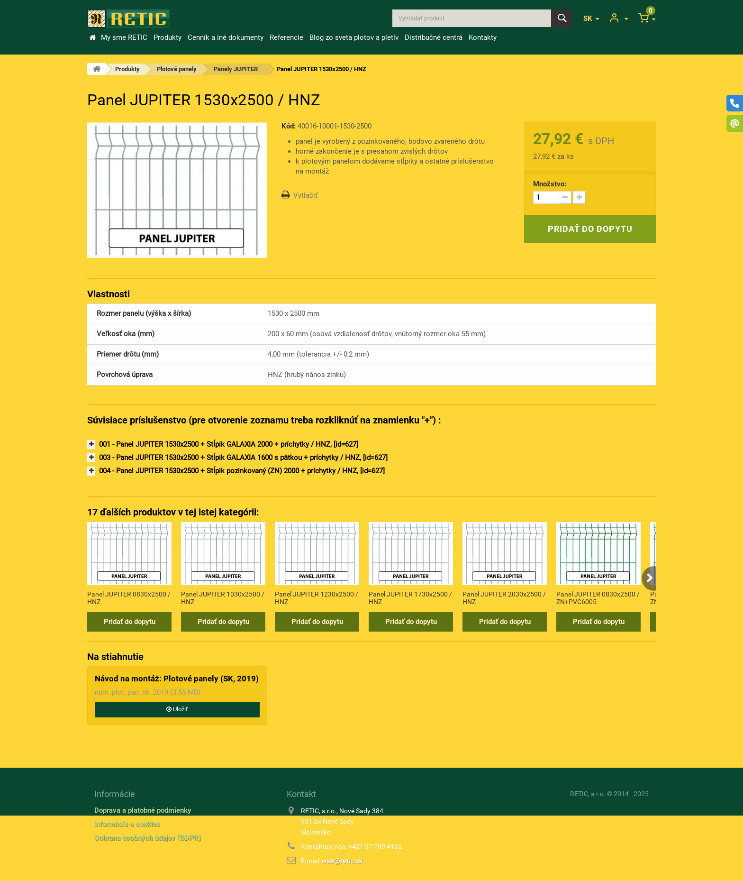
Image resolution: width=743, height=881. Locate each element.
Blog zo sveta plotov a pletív (354, 37)
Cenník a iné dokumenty (225, 37)
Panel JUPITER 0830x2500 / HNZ (129, 598)
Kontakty (483, 37)
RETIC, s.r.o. (588, 794)
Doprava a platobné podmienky (142, 810)
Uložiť (177, 709)
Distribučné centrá (433, 37)
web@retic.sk (342, 860)
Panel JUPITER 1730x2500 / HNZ (410, 598)
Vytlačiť (305, 195)
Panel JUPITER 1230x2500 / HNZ (316, 598)
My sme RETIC (124, 37)
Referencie (286, 37)
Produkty (167, 37)
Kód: (288, 126)
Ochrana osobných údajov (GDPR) (147, 838)
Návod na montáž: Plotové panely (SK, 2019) (177, 678)
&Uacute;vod (92, 37)
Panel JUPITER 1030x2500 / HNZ (222, 598)
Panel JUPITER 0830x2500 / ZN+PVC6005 (598, 598)
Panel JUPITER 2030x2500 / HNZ (504, 598)
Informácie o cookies (127, 824)
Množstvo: (549, 184)
